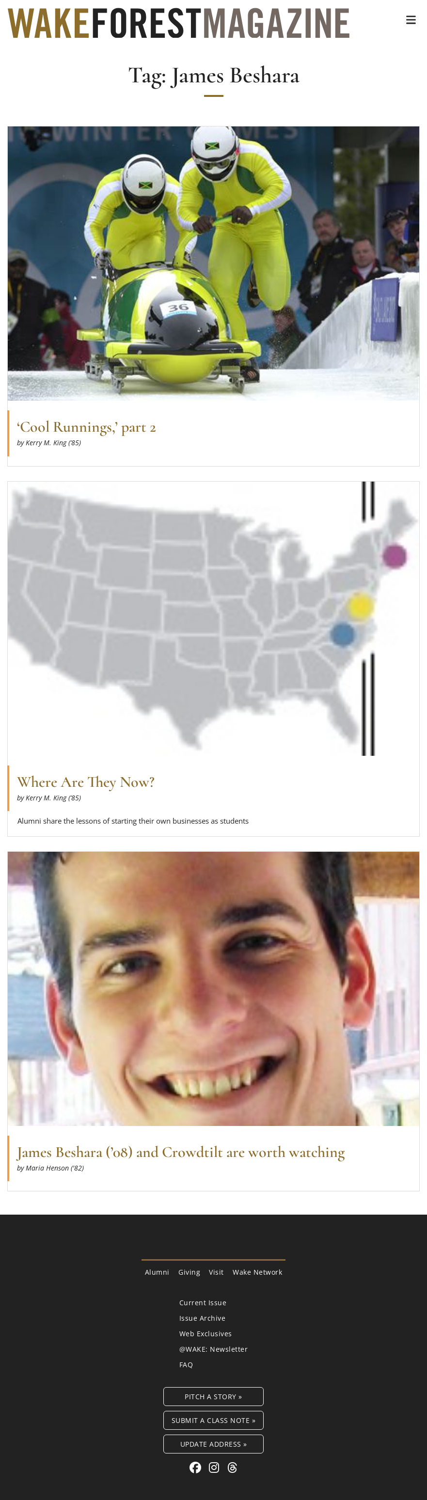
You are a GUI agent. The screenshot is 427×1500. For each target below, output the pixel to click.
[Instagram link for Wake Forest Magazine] (215, 1467)
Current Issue (203, 1302)
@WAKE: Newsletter (213, 1349)
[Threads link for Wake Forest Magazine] (232, 1467)
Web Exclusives (205, 1333)
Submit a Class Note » (214, 1420)
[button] (411, 20)
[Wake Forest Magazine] (178, 30)
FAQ (186, 1364)
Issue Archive (202, 1318)
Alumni (157, 1272)
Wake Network (257, 1272)
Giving (189, 1272)
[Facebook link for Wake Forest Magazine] (197, 1467)
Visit (216, 1272)
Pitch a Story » (213, 1396)
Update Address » (213, 1444)
